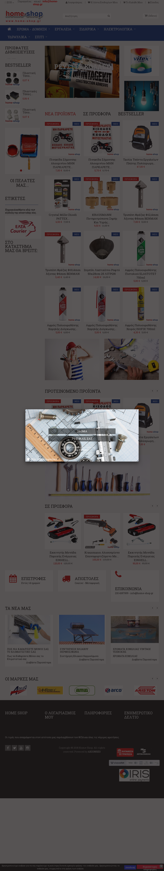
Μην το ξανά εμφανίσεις (44, 459)
